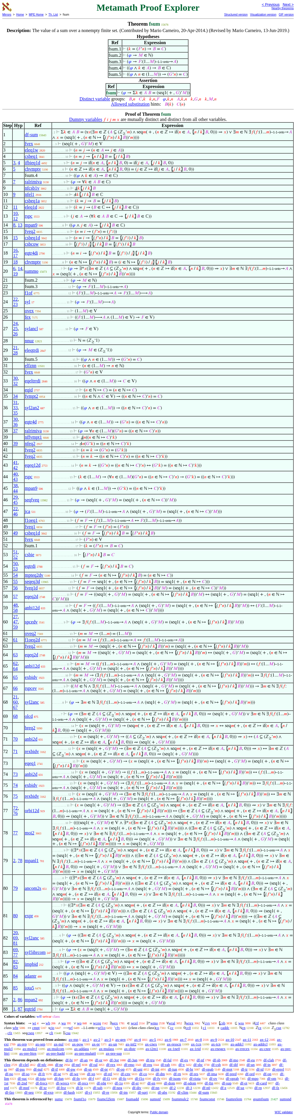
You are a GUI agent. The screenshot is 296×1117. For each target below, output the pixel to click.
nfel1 (29, 194)
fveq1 (30, 526)
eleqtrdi (32, 350)
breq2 (30, 727)
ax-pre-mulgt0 (85, 1053)
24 (15, 323)
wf (71, 1028)
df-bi (69, 1060)
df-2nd (22, 1083)
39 (15, 443)
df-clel (24, 1064)
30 (15, 378)
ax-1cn (196, 1044)
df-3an (132, 1060)
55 (15, 581)
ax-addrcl (261, 1044)
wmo (154, 1023)
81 (15, 943)
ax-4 (137, 1039)
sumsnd (285, 1099)
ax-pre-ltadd (55, 1053)
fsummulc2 (180, 1099)
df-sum (31, 134)
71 (15, 751)
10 (15, 213)
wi (34, 1023)
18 (15, 261)
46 (15, 513)
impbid (31, 964)
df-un (251, 1064)
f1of (29, 292)
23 (15, 304)
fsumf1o (80, 1099)
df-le (79, 1088)
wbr (15, 1028)
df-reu (147, 1064)
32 (15, 383)
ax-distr (130, 1049)
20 (15, 932)
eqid (29, 389)
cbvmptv (33, 169)
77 (15, 832)
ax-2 (96, 1039)
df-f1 (106, 1078)
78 (20, 860)
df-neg (117, 1088)
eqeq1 (30, 763)
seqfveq (32, 499)
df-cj (88, 1092)
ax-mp (73, 1039)
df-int (155, 1069)
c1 (204, 1028)
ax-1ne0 (174, 1049)
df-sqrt (143, 1092)
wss (241, 1023)
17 (15, 255)
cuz (278, 1028)
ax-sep (40, 1044)
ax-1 (86, 1039)
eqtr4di (31, 253)
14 (20, 268)
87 (20, 1008)
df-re (105, 1092)
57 (15, 596)
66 (15, 688)
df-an (84, 1060)
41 (15, 462)
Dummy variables (85, 119)
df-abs (162, 1092)
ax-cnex (151, 1044)
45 (15, 502)
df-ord (250, 1074)
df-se (57, 1074)
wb (48, 1023)
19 (15, 273)
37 (15, 430)
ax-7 (183, 1039)
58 (15, 610)
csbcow (32, 244)
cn (243, 1028)
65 (15, 677)
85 (15, 987)
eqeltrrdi (32, 380)
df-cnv (126, 1074)
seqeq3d (32, 581)
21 (15, 347)
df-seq (29, 1092)
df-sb (217, 1060)
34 (15, 396)
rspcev (31, 688)
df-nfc (42, 1064)
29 (15, 497)
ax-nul (58, 1044)
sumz (58, 1099)
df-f (91, 1078)
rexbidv (32, 751)
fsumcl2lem (106, 1099)
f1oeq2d (32, 639)
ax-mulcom (55, 1049)
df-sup (226, 1083)
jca (27, 511)
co (157, 1028)
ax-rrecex (242, 1049)
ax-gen (120, 1039)
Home (20, 14)
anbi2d (31, 739)
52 (15, 557)
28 (15, 352)
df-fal (167, 1060)
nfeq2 (30, 443)
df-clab (268, 1060)
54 (15, 575)
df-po (9, 1074)
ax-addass (81, 1049)
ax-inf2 (131, 1044)
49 (15, 533)
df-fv (156, 1078)
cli (51, 1033)
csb (222, 1023)
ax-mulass (106, 1049)
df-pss (20, 1069)
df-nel (76, 1064)
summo (31, 271)
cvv (207, 1023)
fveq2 (30, 231)
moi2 (29, 832)
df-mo (233, 1060)
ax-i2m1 (151, 1049)
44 (15, 490)
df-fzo (9, 1092)
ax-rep (22, 1044)
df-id (259, 1069)
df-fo (122, 1078)
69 (15, 937)
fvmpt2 (31, 396)
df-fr (41, 1074)
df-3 (189, 1088)
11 (15, 207)
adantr (30, 976)
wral (172, 1023)
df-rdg (101, 1083)
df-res (194, 1074)
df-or (98, 1060)
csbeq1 (31, 156)
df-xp (91, 1074)
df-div (136, 1088)
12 (15, 218)
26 (15, 333)
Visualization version (263, 14)
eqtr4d (31, 421)
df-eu (251, 1060)
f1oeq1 (31, 520)
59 (15, 627)
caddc (225, 1028)
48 (15, 605)
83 (15, 966)
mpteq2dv (34, 575)
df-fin (209, 1083)
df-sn (88, 1069)
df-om (271, 1078)
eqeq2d (31, 596)
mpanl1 (32, 860)
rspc (29, 216)
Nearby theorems (282, 8)
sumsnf (155, 1099)
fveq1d (31, 587)
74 (15, 785)
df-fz (275, 1088)
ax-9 (213, 1039)
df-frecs (41, 1083)
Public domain (159, 1112)
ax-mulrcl (30, 1049)
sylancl (31, 328)
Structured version (235, 14)
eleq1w (31, 149)
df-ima (212, 1074)
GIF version (286, 14)
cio (52, 1028)
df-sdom (190, 1083)
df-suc (22, 1078)
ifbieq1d (32, 162)
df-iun (172, 1069)
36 (15, 424)
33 (15, 407)
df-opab (207, 1069)
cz (260, 1028)
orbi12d (32, 810)
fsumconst (207, 1099)
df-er (135, 1083)
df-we (74, 1074)
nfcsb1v (32, 188)
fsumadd (132, 1099)
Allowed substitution (130, 104)
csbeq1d (32, 237)
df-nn (155, 1088)
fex (28, 317)
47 (15, 621)
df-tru (150, 1060)
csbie (29, 554)
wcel (134, 1023)
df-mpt (227, 1069)
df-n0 (206, 1088)
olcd (29, 716)
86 (20, 999)
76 (15, 813)
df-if (54, 1069)
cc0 (188, 1028)
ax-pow (77, 1044)
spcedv (31, 621)
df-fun (59, 1078)
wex (115, 1023)
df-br (189, 1069)
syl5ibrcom (35, 952)
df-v (182, 1064)
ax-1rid (195, 1049)
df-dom (169, 1083)
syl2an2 (32, 407)
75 (15, 796)
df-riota (195, 1078)
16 (15, 250)
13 (20, 225)
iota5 (29, 987)
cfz (10, 1033)
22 (15, 299)
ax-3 (107, 1039)
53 (15, 568)
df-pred (230, 1074)
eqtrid (30, 1008)
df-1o (119, 1083)
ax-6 (168, 1039)
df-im (123, 1092)
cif (257, 1023)
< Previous (271, 4)
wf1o (102, 1028)
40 (15, 474)
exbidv (31, 677)
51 (15, 552)
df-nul (37, 1069)
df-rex (110, 1064)
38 (15, 485)
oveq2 (30, 633)
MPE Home (36, 14)
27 (15, 616)
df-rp (258, 1088)
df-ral (93, 1064)
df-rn (177, 1074)
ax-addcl (237, 1044)
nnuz (29, 340)
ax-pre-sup (114, 1053)
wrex (189, 1023)
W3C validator (284, 1112)
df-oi (243, 1083)
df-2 (172, 1088)
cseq (30, 1033)
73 (15, 774)
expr (29, 915)
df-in (267, 1064)
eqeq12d (32, 465)
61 (15, 639)
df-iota (41, 1078)
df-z (223, 1088)
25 (15, 328)
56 (15, 587)
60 (15, 702)
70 (15, 739)
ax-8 (198, 1039)
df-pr (104, 1069)
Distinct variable (94, 98)
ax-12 (264, 1039)
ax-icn (216, 1044)
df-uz (240, 1088)
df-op (120, 1069)
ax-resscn (174, 1044)
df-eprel (278, 1069)
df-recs (83, 1083)
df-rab (165, 1064)
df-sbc (198, 1064)
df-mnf (24, 1088)
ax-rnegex (217, 1049)
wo (79, 1023)
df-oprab (232, 1078)
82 (15, 961)
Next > (288, 4)
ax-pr (96, 1044)
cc (172, 1028)
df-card (261, 1083)
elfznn (30, 365)
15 (15, 237)
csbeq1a (32, 200)
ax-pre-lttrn (27, 1053)
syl (27, 301)
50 (15, 563)
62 (15, 663)
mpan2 (31, 999)
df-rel (108, 1074)
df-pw (70, 1069)
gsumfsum (261, 1099)
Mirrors (6, 14)
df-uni (138, 1069)
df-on (267, 1074)
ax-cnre (265, 1049)
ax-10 (230, 1039)
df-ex (184, 1060)
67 (15, 707)
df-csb (216, 1064)
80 (15, 915)
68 (15, 716)
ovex (29, 310)
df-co (143, 1074)
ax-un (112, 1044)
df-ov (213, 1078)
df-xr (43, 1088)
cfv (117, 1028)
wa (63, 1023)
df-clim (182, 1092)
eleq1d (31, 207)
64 (15, 668)
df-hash (69, 1092)
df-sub (97, 1088)
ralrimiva (33, 181)
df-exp (48, 1092)
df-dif (234, 1064)
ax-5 (152, 1039)
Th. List (53, 14)
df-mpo (252, 1078)
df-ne (59, 1064)
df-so (25, 1074)
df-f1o (140, 1078)
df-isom (175, 1078)
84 (15, 976)
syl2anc (32, 702)
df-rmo (129, 1064)
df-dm (160, 1074)
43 (15, 479)
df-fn (76, 1078)
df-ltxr (61, 1088)
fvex (29, 143)
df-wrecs (62, 1083)
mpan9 (31, 225)
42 (15, 467)
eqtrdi (30, 566)
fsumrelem (234, 1099)
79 (15, 888)
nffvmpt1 (33, 437)
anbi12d (32, 607)
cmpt (36, 1028)
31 (15, 402)
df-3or (114, 1060)
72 (15, 808)
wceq (97, 1023)
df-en (151, 1083)
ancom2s (33, 888)
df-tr (244, 1069)
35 (15, 412)
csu (67, 1033)
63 (15, 654)
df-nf (200, 1060)
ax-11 (247, 1039)
